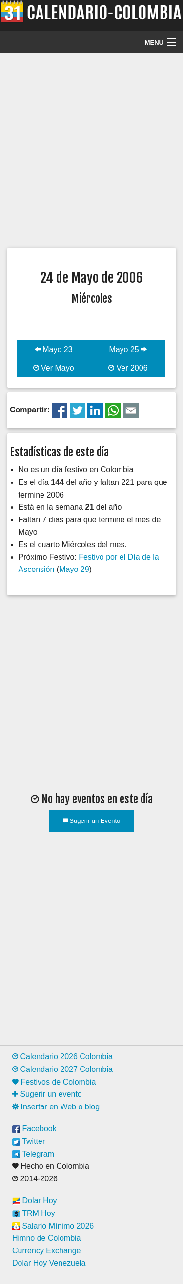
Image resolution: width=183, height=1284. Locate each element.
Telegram (33, 1154)
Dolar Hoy (34, 1200)
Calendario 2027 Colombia (62, 1069)
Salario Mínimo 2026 (53, 1226)
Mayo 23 (54, 349)
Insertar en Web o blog (56, 1107)
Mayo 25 (128, 349)
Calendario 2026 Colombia (62, 1056)
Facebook (34, 1128)
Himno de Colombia (46, 1238)
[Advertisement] (91, 149)
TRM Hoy (33, 1213)
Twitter (28, 1141)
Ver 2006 (128, 368)
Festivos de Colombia (54, 1082)
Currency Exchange (46, 1251)
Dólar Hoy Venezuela (48, 1263)
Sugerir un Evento (92, 820)
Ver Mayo (53, 368)
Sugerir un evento (47, 1094)
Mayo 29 (74, 569)
